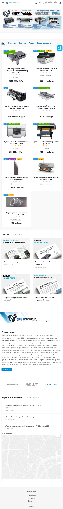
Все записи (18, 234)
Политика (31, 507)
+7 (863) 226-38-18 (10, 428)
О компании (31, 495)
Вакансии (31, 501)
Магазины (31, 504)
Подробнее (6, 369)
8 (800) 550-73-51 (9, 410)
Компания (31, 492)
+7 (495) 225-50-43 (10, 408)
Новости (31, 498)
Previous (3, 384)
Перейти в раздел (32, 397)
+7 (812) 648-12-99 (10, 419)
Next (60, 384)
